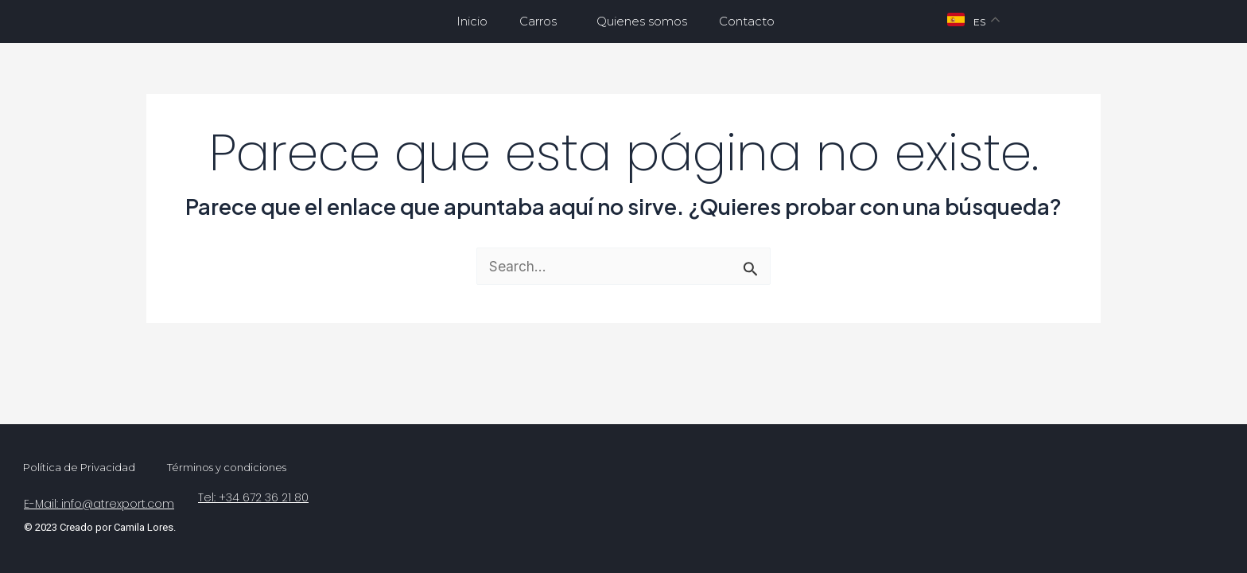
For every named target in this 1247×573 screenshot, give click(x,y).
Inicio (472, 21)
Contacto (747, 21)
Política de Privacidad (79, 467)
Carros (542, 21)
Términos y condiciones (226, 467)
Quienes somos (641, 21)
